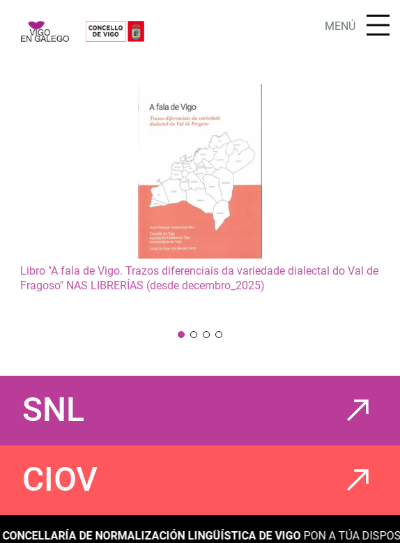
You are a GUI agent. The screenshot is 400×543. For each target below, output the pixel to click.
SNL (53, 409)
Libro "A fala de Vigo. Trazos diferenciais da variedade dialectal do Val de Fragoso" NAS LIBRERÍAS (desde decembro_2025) (199, 278)
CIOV (60, 479)
